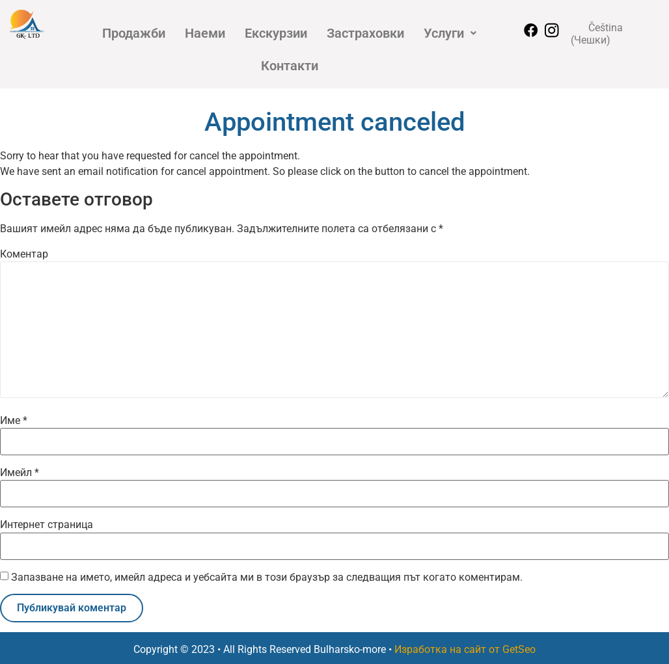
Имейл (19, 473)
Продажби (133, 33)
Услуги (450, 33)
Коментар (24, 254)
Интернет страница (46, 525)
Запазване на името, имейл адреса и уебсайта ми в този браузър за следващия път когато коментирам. (267, 577)
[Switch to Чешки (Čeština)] (614, 33)
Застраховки (365, 33)
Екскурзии (276, 33)
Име (13, 421)
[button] (450, 33)
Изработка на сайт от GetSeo (465, 649)
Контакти (289, 65)
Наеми (205, 33)
